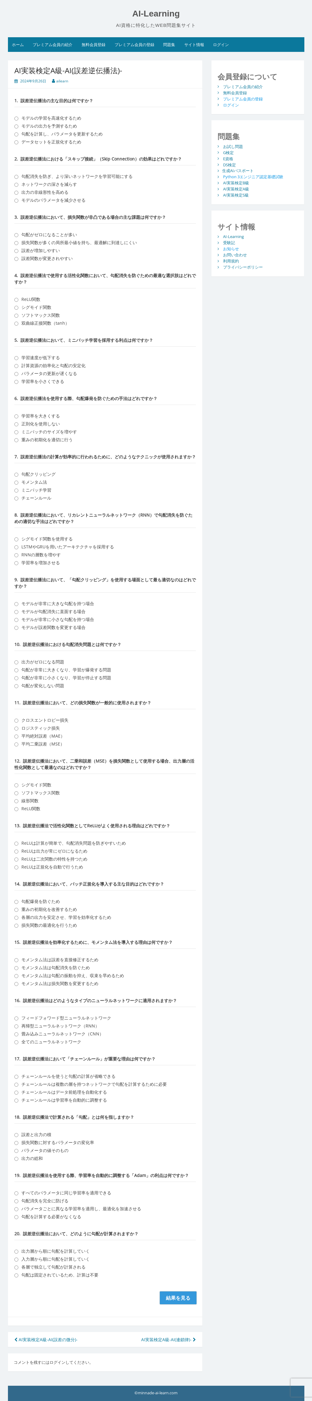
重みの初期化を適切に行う (47, 439)
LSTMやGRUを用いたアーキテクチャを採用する (67, 547)
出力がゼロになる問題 (42, 662)
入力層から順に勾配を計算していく (55, 1259)
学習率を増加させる (40, 562)
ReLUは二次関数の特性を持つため (54, 859)
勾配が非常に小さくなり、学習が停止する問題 (66, 678)
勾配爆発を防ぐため (40, 901)
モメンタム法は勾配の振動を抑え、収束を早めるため (72, 975)
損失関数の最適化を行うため (49, 925)
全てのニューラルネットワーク (51, 1042)
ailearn (62, 81)
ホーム (18, 44)
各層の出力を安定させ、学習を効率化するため (66, 917)
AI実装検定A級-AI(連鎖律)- (168, 1339)
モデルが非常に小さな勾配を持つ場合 (57, 619)
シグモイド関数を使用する (47, 539)
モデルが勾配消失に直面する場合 (53, 611)
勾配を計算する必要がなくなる (51, 1216)
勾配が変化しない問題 (42, 685)
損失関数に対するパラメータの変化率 (57, 1142)
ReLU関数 (30, 299)
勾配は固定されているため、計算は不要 (59, 1275)
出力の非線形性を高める (44, 192)
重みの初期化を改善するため (49, 909)
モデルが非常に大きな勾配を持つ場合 (57, 603)
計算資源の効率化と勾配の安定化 (53, 365)
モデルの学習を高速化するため (51, 118)
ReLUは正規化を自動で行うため (52, 867)
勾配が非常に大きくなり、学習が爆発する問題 (66, 670)
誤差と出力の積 (36, 1134)
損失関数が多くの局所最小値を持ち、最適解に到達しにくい (79, 242)
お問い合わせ (235, 255)
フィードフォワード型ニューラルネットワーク (66, 1018)
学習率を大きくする (40, 416)
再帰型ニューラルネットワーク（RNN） (60, 1026)
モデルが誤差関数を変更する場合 (53, 627)
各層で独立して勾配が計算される (53, 1267)
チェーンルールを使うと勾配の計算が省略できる (68, 1076)
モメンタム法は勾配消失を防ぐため (55, 967)
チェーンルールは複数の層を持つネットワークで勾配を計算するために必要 (94, 1084)
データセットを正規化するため (51, 142)
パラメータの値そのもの (44, 1150)
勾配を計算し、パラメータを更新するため (62, 134)
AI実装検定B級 (236, 183)
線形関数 (30, 800)
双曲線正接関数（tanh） (45, 323)
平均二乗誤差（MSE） (42, 744)
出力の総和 (32, 1158)
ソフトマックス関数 (40, 315)
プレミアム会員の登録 (134, 44)
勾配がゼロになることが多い (49, 234)
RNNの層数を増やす (41, 555)
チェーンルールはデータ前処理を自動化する (64, 1092)
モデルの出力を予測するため (49, 126)
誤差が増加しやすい (40, 250)
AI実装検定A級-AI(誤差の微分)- (46, 1339)
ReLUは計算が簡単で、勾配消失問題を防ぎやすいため (73, 843)
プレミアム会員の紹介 (52, 44)
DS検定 (229, 164)
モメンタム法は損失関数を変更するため (59, 983)
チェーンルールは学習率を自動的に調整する (64, 1100)
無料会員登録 (93, 44)
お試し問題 (233, 146)
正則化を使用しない (40, 424)
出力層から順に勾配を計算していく (55, 1251)
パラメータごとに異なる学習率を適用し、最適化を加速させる (81, 1208)
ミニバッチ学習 (36, 490)
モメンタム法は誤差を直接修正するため (59, 959)
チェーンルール (36, 498)
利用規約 (231, 261)
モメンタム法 (34, 482)
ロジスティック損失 (40, 728)
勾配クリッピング (38, 474)
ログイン (221, 44)
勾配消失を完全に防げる (44, 1201)
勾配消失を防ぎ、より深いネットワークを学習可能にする (77, 176)
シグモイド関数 (36, 307)
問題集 (169, 44)
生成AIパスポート (238, 170)
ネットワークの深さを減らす (49, 184)
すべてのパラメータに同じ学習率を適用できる (66, 1193)
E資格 (228, 158)
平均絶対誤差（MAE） (43, 736)
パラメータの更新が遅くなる (49, 373)
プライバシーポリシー (243, 267)
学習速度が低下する (40, 357)
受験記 (229, 242)
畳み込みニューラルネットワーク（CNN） (62, 1034)
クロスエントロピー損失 (44, 720)
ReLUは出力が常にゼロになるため (54, 851)
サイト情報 (194, 44)
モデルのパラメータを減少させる (53, 200)
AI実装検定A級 (236, 189)
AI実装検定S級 (236, 195)
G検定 (228, 152)
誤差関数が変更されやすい (47, 258)
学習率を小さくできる (42, 381)
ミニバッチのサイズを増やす (49, 432)
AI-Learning (156, 13)
